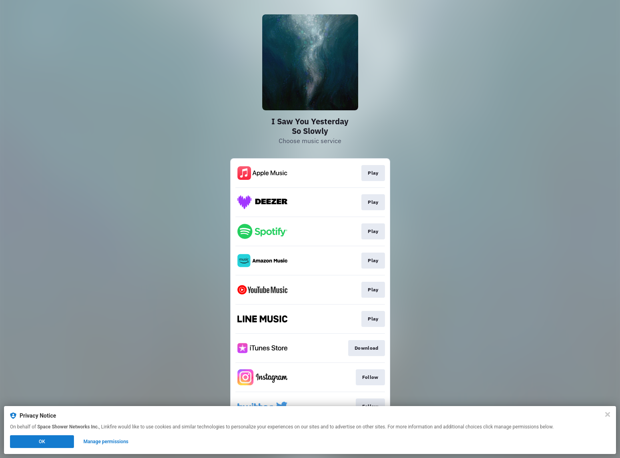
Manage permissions (106, 441)
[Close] (607, 414)
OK (42, 441)
